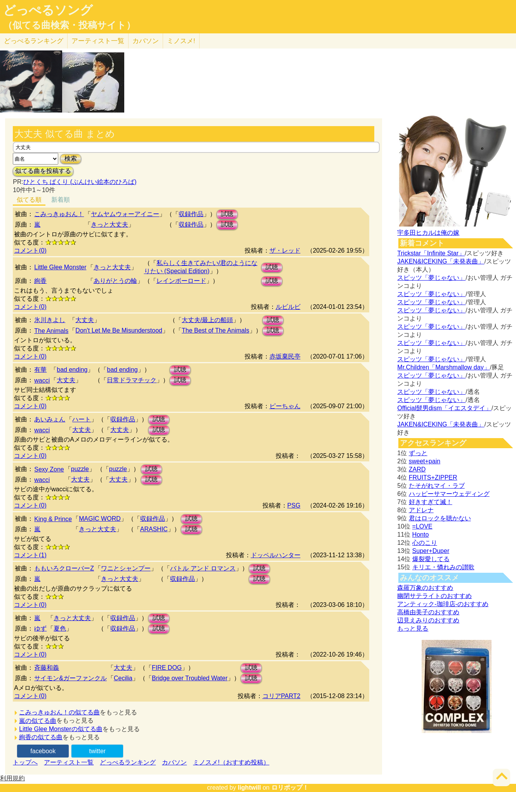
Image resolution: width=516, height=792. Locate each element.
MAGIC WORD (100, 518)
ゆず (40, 628)
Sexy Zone (49, 469)
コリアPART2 (281, 696)
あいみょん (49, 419)
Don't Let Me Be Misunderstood (118, 330)
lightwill (249, 787)
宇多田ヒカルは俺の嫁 (428, 232)
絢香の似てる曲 (41, 737)
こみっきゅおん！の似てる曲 (59, 712)
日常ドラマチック (131, 380)
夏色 (60, 628)
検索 (70, 158)
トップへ (25, 762)
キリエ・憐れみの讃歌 (443, 567)
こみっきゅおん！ (59, 214)
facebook (43, 751)
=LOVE (422, 526)
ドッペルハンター (276, 555)
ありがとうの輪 (115, 280)
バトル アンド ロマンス (203, 568)
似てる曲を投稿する (43, 171)
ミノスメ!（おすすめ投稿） (231, 762)
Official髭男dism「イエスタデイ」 (444, 408)
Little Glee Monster (60, 267)
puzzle (80, 469)
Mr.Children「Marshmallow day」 (443, 367)
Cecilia (123, 678)
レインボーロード (181, 280)
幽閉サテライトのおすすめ (434, 596)
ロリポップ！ (290, 787)
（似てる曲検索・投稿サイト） (69, 25)
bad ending (72, 369)
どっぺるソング (48, 10)
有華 (40, 369)
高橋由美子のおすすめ (428, 612)
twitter (97, 751)
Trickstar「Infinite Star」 (431, 253)
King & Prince (53, 519)
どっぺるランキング (128, 762)
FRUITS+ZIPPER (433, 477)
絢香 (40, 280)
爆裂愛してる (431, 559)
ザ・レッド (285, 250)
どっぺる (33, 41)
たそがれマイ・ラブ (437, 485)
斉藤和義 (46, 667)
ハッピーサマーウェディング (449, 493)
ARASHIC (154, 529)
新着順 (60, 199)
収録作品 (191, 214)
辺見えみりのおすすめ (428, 620)
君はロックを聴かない (440, 518)
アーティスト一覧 (69, 762)
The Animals (51, 331)
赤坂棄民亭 (285, 356)
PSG (294, 505)
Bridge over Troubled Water (190, 678)
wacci (42, 380)
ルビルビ (288, 306)
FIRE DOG (167, 667)
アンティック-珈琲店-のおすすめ (442, 604)
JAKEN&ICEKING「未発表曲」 (440, 261)
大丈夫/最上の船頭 (207, 320)
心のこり (424, 542)
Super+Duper (431, 551)
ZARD (417, 469)
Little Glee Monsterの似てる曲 (60, 729)
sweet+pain (424, 461)
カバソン (145, 41)
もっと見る (412, 628)
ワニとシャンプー (126, 568)
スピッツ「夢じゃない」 (431, 277)
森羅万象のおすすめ (425, 587)
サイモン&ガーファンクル (70, 678)
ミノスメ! (181, 41)
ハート (81, 419)
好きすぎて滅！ (430, 502)
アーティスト (97, 41)
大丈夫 (84, 320)
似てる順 (29, 199)
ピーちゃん (285, 406)
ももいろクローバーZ (64, 568)
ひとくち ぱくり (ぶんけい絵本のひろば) (80, 182)
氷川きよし (49, 320)
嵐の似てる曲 (37, 720)
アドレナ (421, 510)
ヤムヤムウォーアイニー (125, 214)
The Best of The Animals (215, 330)
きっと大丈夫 (109, 224)
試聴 (227, 214)
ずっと (418, 453)
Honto (420, 534)
